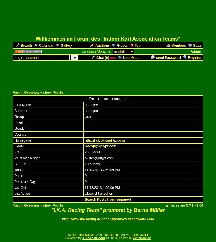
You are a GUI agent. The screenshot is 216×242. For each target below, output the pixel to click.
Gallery (64, 46)
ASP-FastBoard (93, 238)
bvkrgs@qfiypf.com (100, 146)
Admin (195, 51)
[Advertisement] (108, 74)
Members (176, 46)
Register (192, 58)
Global (119, 46)
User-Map (128, 58)
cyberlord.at (142, 238)
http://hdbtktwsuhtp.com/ (105, 140)
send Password (166, 58)
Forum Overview (26, 93)
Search (24, 46)
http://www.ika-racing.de (81, 219)
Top (135, 46)
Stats (194, 46)
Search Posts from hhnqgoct (108, 199)
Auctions (100, 46)
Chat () (100, 58)
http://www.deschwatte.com (132, 219)
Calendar (43, 46)
